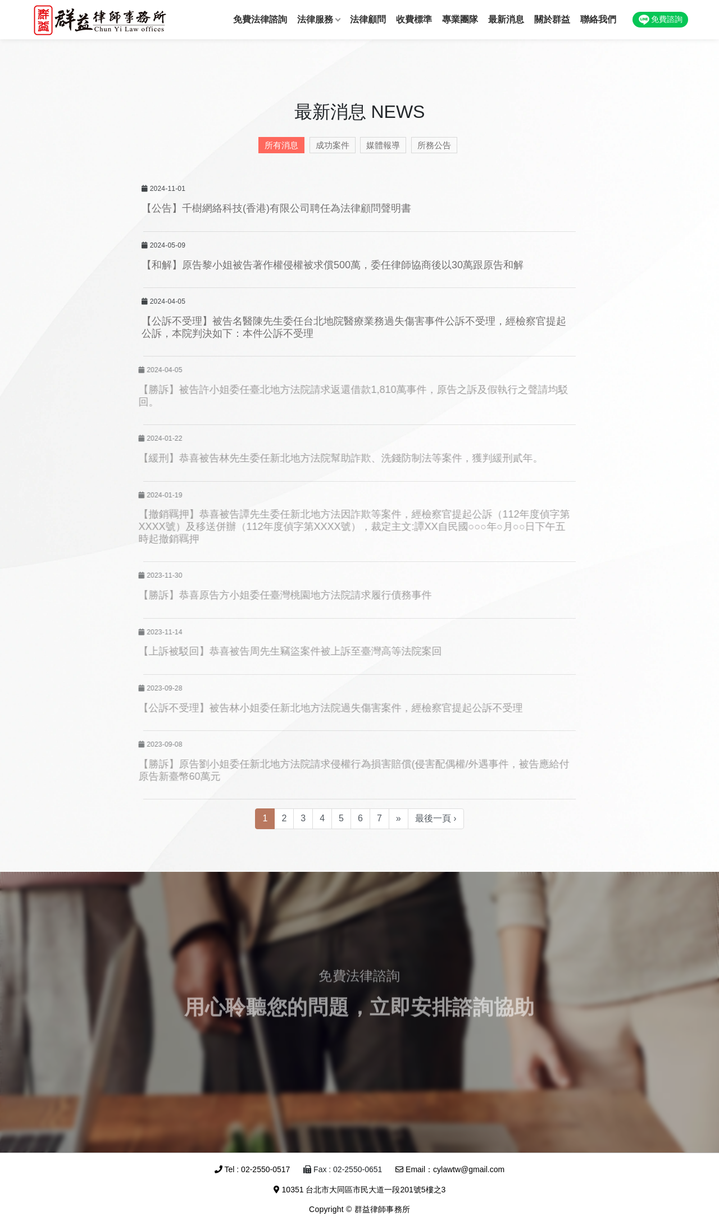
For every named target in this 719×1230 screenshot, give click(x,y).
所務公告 (431, 145)
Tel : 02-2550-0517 (252, 1169)
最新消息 (506, 19)
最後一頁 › (436, 818)
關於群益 (552, 19)
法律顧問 (368, 19)
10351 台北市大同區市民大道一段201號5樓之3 (360, 1189)
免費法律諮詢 (260, 19)
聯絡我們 (598, 19)
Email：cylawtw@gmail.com (449, 1169)
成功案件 (330, 145)
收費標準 (414, 19)
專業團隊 (460, 19)
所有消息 (278, 145)
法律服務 (315, 19)
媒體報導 (380, 145)
